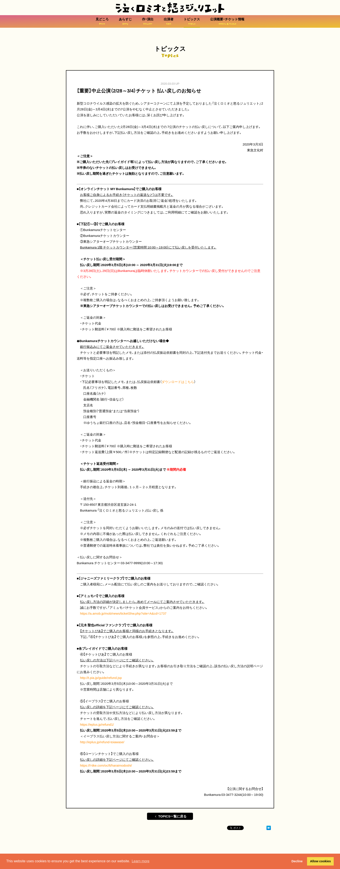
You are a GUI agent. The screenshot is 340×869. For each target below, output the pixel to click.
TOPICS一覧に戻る (170, 816)
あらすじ (125, 21)
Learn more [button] (140, 861)
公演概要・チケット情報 (227, 21)
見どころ (102, 21)
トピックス (192, 21)
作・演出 (148, 21)
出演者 (168, 21)
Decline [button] (296, 861)
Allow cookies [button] (320, 861)
